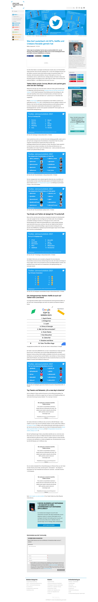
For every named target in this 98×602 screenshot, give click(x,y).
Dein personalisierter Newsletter (55, 583)
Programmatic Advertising (32, 588)
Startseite (29, 36)
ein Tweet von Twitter (31, 425)
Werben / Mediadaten (73, 581)
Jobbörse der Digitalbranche (54, 590)
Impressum (71, 588)
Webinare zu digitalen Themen (54, 586)
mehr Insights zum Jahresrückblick (36, 496)
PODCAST (16, 39)
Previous (70, 97)
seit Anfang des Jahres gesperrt (43, 182)
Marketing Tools (30, 590)
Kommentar (30, 544)
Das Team (71, 585)
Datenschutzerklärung (48, 568)
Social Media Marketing (32, 581)
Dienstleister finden (52, 588)
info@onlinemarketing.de (53, 564)
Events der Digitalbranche (53, 591)
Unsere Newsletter (17, 19)
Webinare (16, 25)
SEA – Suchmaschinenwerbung (33, 585)
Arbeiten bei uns (72, 586)
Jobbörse (16, 29)
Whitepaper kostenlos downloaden (55, 585)
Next (84, 97)
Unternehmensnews (17, 18)
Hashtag (38, 102)
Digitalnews (15, 16)
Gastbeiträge (72, 583)
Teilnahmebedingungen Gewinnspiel (77, 593)
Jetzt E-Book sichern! (48, 525)
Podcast (49, 593)
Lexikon (14, 21)
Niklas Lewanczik (74, 41)
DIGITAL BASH (17, 37)
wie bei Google (33, 100)
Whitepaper (17, 23)
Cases (33, 36)
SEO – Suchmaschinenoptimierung (34, 583)
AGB (70, 591)
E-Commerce (29, 586)
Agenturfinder (51, 581)
